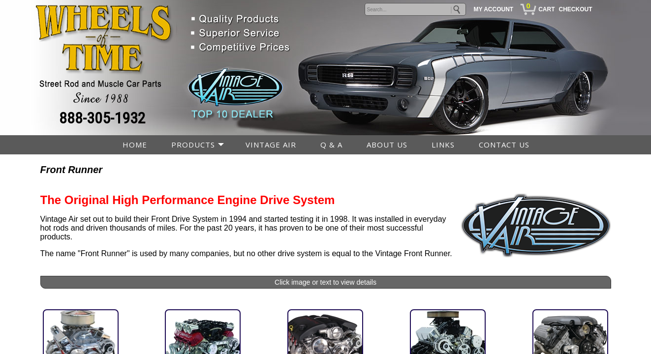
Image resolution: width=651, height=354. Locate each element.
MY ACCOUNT (494, 9)
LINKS (443, 144)
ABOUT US (387, 144)
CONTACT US (504, 144)
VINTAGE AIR (271, 144)
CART (546, 9)
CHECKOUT (575, 9)
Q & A (331, 144)
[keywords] (415, 9)
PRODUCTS (193, 144)
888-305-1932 (102, 118)
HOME (135, 144)
